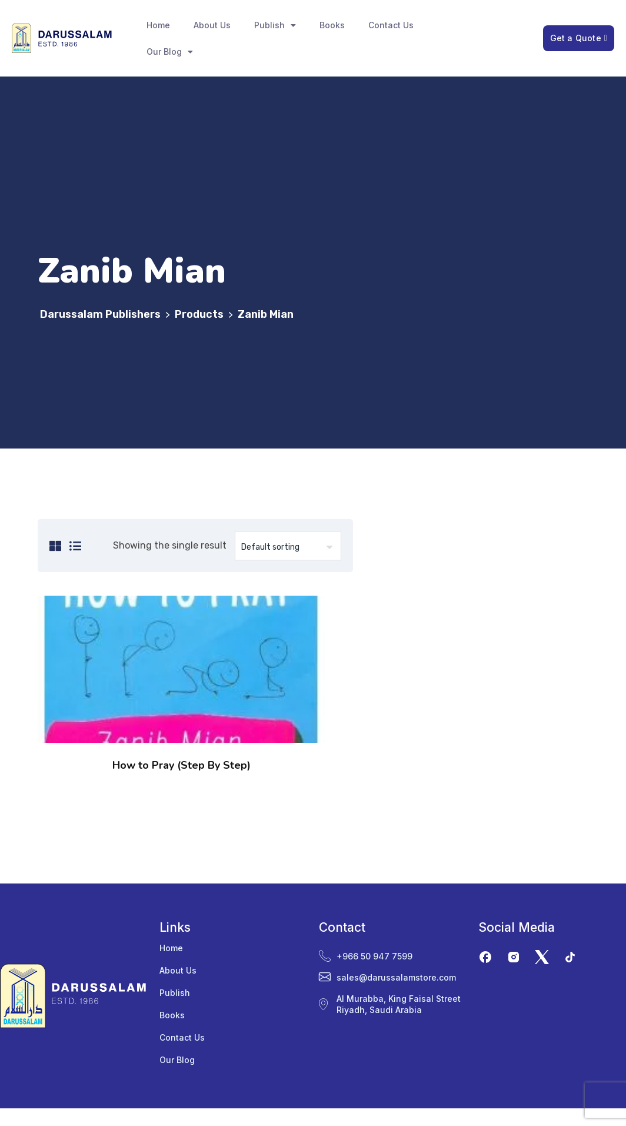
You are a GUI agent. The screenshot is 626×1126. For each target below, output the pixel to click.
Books (332, 25)
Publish (275, 25)
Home (158, 25)
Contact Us (391, 25)
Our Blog (169, 52)
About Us (212, 25)
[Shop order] (288, 545)
